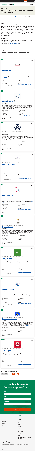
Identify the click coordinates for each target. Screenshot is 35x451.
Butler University (6, 133)
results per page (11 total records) (9, 371)
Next (13, 373)
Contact (19, 426)
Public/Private (10, 52)
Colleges (3, 423)
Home (2, 16)
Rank (2, 48)
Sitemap (20, 429)
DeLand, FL (4, 259)
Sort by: (2, 46)
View (25, 1)
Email (5, 396)
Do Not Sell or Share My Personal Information (24, 438)
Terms (19, 433)
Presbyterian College (8, 289)
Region (15, 52)
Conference (22, 16)
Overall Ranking (15, 16)
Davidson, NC (4, 72)
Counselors (3, 421)
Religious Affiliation (22, 52)
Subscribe (17, 409)
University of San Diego (8, 101)
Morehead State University (9, 319)
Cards (3, 56)
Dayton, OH (4, 197)
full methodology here (14, 43)
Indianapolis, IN (5, 134)
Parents (3, 426)
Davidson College (6, 70)
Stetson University (7, 258)
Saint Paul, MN (4, 165)
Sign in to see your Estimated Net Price (24, 84)
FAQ (19, 428)
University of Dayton (7, 195)
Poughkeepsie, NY (5, 351)
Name (5, 391)
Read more (5, 77)
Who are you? (6, 401)
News (19, 424)
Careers (19, 422)
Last (17, 373)
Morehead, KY (4, 320)
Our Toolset (20, 421)
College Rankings (8, 16)
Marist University (6, 350)
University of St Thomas (8, 164)
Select (6, 404)
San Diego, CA (4, 103)
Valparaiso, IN (4, 228)
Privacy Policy (21, 431)
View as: (2, 54)
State (28, 52)
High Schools (4, 425)
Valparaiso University (8, 227)
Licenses (20, 435)
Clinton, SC (4, 291)
